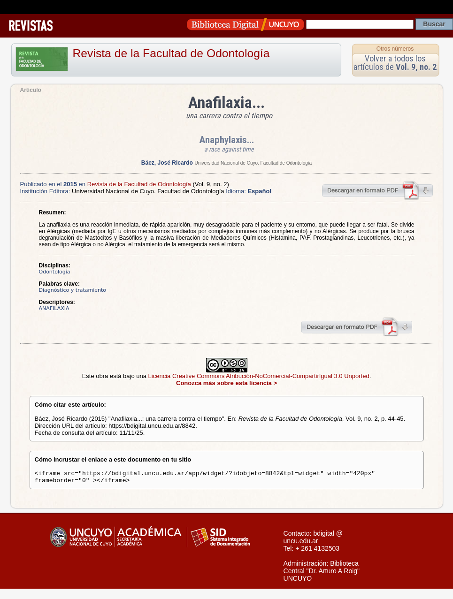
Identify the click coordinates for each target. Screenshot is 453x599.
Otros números (395, 48)
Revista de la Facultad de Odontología (171, 53)
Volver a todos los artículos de (395, 62)
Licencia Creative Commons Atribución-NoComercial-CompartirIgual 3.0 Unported (258, 375)
